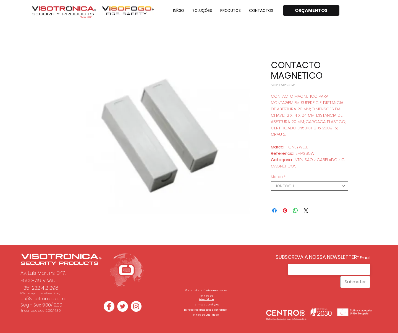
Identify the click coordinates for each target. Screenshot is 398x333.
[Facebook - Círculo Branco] (109, 306)
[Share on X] (306, 210)
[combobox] (309, 186)
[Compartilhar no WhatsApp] (295, 210)
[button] (202, 10)
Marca (278, 177)
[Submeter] (355, 282)
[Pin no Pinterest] (285, 210)
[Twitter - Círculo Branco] (122, 306)
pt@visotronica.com (42, 298)
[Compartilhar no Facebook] (274, 210)
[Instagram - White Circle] (136, 306)
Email (365, 258)
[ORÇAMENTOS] (311, 10)
